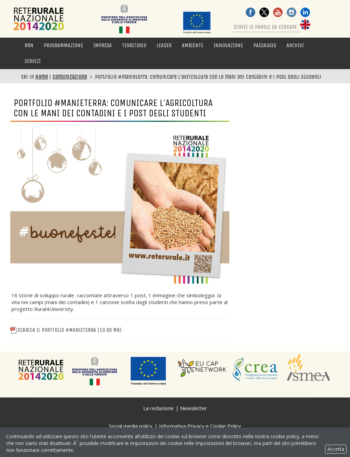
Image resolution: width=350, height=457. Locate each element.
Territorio (134, 45)
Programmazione (63, 45)
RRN (29, 45)
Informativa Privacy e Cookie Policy (200, 425)
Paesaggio (264, 45)
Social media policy (130, 425)
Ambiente (192, 45)
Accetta (336, 449)
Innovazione (228, 45)
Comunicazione (69, 77)
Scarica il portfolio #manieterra (65, 330)
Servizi (33, 61)
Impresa (102, 45)
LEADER (164, 45)
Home (41, 77)
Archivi (295, 45)
